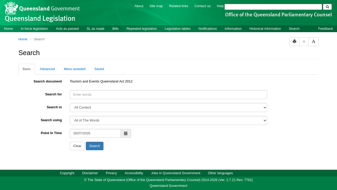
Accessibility (134, 173)
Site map (156, 6)
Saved (99, 69)
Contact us (203, 6)
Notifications (208, 29)
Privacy (111, 173)
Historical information (265, 29)
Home (8, 29)
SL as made (96, 29)
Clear (77, 146)
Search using (51, 120)
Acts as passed (67, 29)
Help (220, 6)
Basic (27, 69)
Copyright (67, 173)
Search (294, 29)
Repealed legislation (141, 29)
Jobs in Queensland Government (175, 173)
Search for (53, 94)
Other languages (220, 173)
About (139, 6)
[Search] (273, 7)
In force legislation (34, 29)
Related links (178, 6)
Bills (115, 29)
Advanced (47, 69)
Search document (48, 81)
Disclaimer (90, 173)
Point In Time (51, 133)
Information (233, 29)
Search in (54, 107)
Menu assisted (75, 69)
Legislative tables (178, 29)
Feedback (325, 29)
